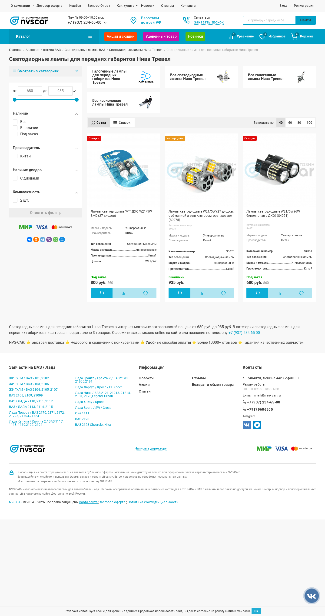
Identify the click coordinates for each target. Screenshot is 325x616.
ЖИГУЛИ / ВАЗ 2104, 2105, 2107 (33, 390)
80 (299, 123)
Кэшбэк (75, 5)
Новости (148, 5)
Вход (283, 5)
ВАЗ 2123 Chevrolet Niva (93, 425)
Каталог (54, 36)
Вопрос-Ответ (99, 5)
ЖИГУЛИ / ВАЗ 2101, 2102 (29, 378)
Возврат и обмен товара (213, 385)
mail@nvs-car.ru (267, 396)
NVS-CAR (16, 502)
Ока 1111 (82, 413)
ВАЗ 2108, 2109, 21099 (26, 395)
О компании (20, 5)
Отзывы (167, 5)
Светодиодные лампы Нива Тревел (135, 50)
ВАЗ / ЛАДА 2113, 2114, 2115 (31, 407)
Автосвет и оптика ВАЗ (43, 50)
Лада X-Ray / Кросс (89, 402)
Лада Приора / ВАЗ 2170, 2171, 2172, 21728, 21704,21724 (37, 414)
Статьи (145, 391)
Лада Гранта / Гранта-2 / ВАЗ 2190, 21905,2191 (101, 380)
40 (281, 123)
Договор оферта (49, 5)
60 (290, 123)
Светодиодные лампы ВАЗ (85, 50)
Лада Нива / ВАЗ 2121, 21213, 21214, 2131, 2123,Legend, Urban (103, 395)
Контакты (188, 5)
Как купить (126, 5)
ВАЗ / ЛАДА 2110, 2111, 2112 (31, 401)
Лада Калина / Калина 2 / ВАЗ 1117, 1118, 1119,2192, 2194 (36, 423)
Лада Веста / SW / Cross (93, 408)
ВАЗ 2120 (82, 419)
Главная (15, 50)
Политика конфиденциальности (153, 502)
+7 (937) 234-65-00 (85, 22)
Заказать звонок (209, 22)
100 (309, 123)
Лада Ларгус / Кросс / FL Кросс (99, 387)
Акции (144, 385)
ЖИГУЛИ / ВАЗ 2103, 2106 (29, 384)
